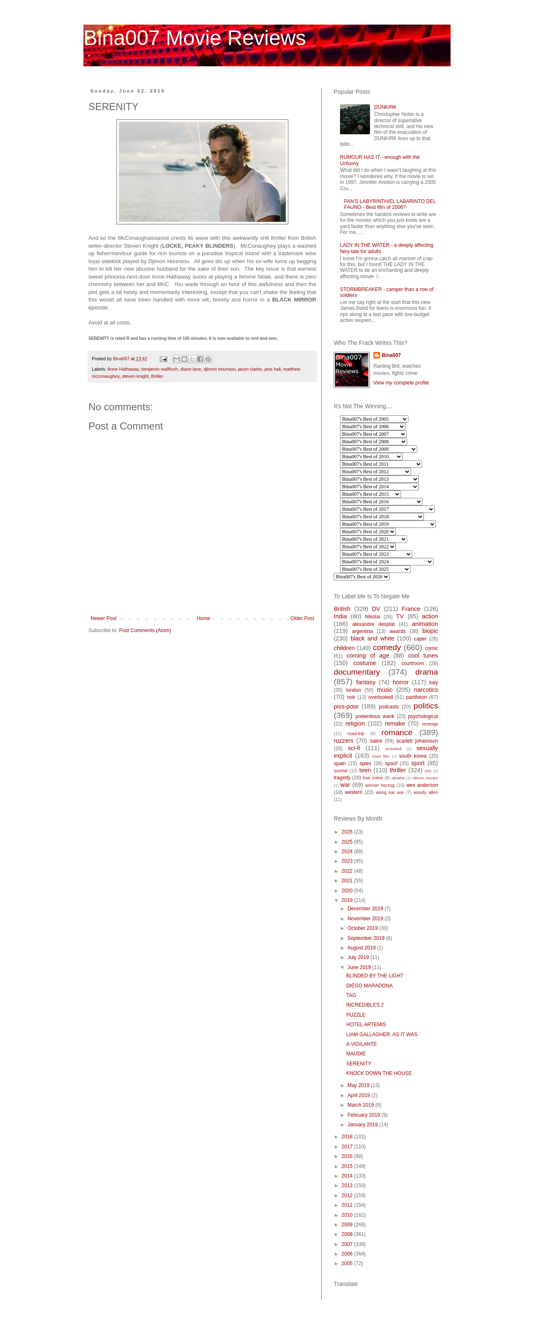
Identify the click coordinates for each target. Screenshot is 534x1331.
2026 (348, 832)
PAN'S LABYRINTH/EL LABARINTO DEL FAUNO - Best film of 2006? (390, 204)
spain (340, 763)
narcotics (426, 689)
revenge (430, 723)
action (430, 616)
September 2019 (367, 938)
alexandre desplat (373, 624)
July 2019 (359, 957)
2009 (348, 1225)
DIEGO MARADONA (369, 986)
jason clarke (250, 369)
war (345, 784)
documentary (357, 672)
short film (381, 756)
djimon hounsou (219, 369)
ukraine (398, 778)
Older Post (302, 618)
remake (395, 723)
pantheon (416, 697)
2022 (348, 871)
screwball (393, 748)
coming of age (368, 655)
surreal (341, 770)
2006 (348, 1254)
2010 (348, 1215)
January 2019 (363, 1125)
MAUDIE (356, 1054)
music (385, 689)
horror (400, 682)
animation (425, 623)
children (344, 648)
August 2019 (362, 948)
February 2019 (364, 1115)
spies (365, 763)
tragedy (342, 778)
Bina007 (391, 355)
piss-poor (346, 706)
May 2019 (359, 1085)
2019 (348, 900)
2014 (348, 1176)
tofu (428, 770)
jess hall (272, 369)
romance (397, 732)
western (354, 792)
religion (355, 723)
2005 (348, 1263)
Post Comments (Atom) (145, 630)
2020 (348, 891)
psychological (423, 716)
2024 (348, 851)
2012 (348, 1195)
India (340, 616)
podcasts (389, 707)
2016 (348, 1156)
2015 (348, 1166)
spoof (391, 763)
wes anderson (422, 785)
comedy (387, 647)
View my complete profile (401, 383)
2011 (348, 1205)
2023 (348, 861)
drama (427, 672)
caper (420, 639)
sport (418, 763)
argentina (362, 631)
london (353, 690)
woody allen (425, 792)
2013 (348, 1185)
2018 (348, 1137)
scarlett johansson (417, 741)
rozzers (343, 740)
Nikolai (372, 617)
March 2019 (361, 1105)
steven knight (135, 376)
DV (376, 608)
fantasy (365, 682)
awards (398, 631)
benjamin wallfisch (159, 369)
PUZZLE (355, 1015)
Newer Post (103, 618)
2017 (348, 1147)
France (411, 608)
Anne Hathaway (123, 369)
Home (203, 618)
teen (365, 770)
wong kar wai (390, 792)
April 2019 (359, 1095)
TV (399, 616)
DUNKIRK (385, 107)
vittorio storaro (425, 778)
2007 (348, 1244)
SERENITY (358, 1064)
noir (351, 697)
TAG (351, 995)
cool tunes (423, 655)
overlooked (380, 697)
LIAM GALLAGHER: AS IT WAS (382, 1034)
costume (364, 663)
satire (376, 741)
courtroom (412, 663)
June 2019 (360, 967)
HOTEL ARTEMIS (366, 1024)
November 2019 (366, 919)
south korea (413, 756)
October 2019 (363, 928)
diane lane (190, 369)
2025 (348, 842)
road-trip (356, 733)
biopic (430, 631)
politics (425, 705)
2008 (348, 1234)
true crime (373, 777)
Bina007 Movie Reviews (194, 38)
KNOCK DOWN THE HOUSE (379, 1073)
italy (433, 683)
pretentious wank (374, 716)
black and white (372, 638)
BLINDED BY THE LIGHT (374, 976)
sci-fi (354, 748)
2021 (348, 881)
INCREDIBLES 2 (365, 1005)
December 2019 (366, 909)
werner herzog (379, 785)
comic (431, 648)
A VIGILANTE (361, 1044)
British (342, 608)
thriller (157, 376)
